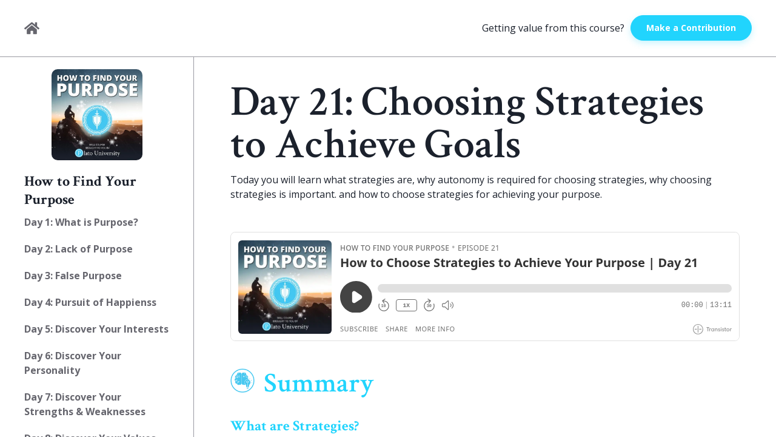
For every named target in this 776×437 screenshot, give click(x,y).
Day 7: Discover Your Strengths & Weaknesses (85, 404)
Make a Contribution (691, 27)
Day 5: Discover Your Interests (96, 329)
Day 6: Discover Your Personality (72, 363)
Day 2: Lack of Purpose (78, 249)
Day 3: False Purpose (73, 275)
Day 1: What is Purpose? (81, 222)
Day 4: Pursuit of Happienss (90, 302)
